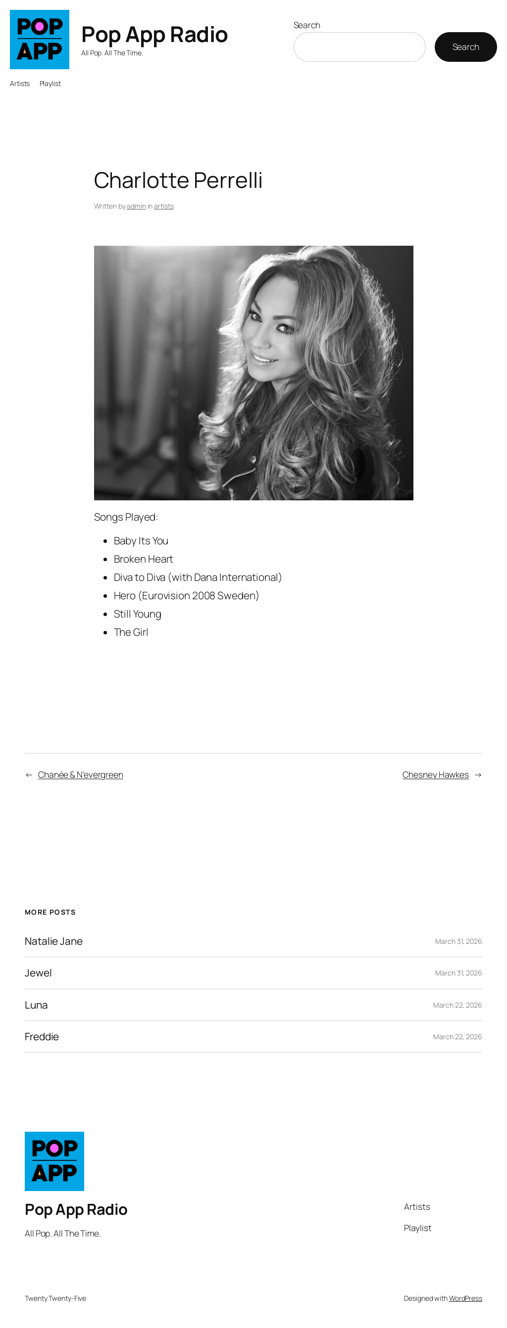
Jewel (38, 972)
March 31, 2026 (458, 941)
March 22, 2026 (457, 1005)
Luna (36, 1005)
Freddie (42, 1036)
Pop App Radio (154, 33)
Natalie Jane (54, 941)
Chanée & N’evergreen (80, 774)
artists (163, 206)
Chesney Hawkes (436, 774)
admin (136, 206)
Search (307, 25)
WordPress (465, 1298)
